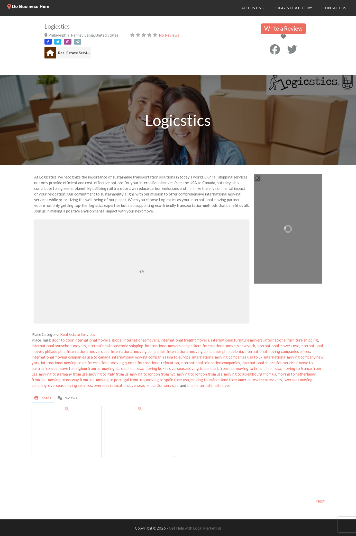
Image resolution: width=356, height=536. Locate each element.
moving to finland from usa (258, 368)
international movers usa (88, 351)
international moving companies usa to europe (151, 357)
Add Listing (252, 8)
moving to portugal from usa (120, 379)
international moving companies (138, 351)
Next (320, 501)
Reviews (67, 398)
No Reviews (169, 35)
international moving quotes (112, 362)
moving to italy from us (109, 374)
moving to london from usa (200, 374)
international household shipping (115, 345)
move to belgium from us (80, 368)
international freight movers (185, 340)
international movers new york (229, 345)
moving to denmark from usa (210, 368)
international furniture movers (237, 340)
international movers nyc (278, 345)
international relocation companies (210, 362)
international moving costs (64, 362)
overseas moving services (70, 385)
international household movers (59, 345)
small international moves (209, 385)
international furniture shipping (291, 340)
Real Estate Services (74, 52)
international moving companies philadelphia (205, 351)
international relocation (158, 362)
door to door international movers (81, 340)
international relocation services (269, 362)
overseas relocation (111, 385)
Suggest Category (293, 8)
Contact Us (334, 8)
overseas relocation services (153, 385)
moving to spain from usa (167, 379)
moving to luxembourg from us (250, 374)
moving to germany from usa (63, 374)
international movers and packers (173, 345)
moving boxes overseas (165, 368)
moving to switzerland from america (220, 379)
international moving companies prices (277, 351)
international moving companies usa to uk (227, 357)
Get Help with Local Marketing (195, 528)
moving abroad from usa (122, 368)
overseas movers (267, 379)
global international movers (135, 340)
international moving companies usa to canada (71, 357)
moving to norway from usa (71, 379)
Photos (42, 398)
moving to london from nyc (153, 374)
